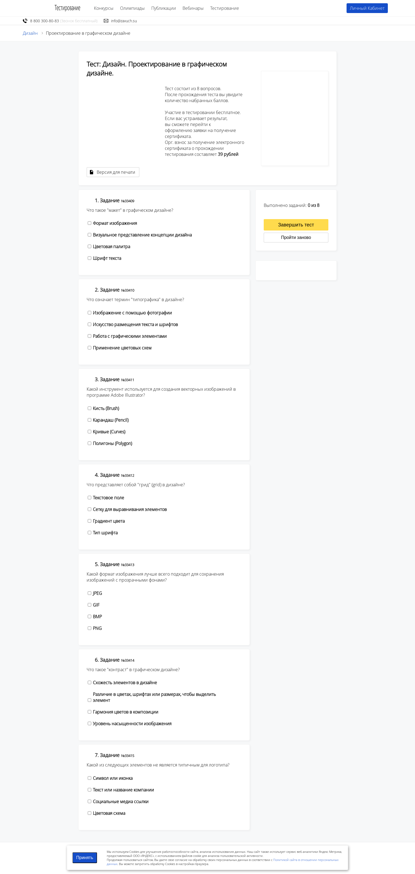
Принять (84, 857)
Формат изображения (115, 223)
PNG (97, 628)
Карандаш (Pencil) (110, 420)
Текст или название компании (123, 790)
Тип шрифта (105, 533)
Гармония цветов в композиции (125, 712)
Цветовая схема (109, 813)
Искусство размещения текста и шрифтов (135, 324)
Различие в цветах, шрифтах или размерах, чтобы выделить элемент (154, 697)
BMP (97, 617)
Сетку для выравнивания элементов (130, 509)
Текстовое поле (108, 498)
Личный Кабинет (367, 8)
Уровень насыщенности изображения (132, 724)
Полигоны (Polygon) (112, 443)
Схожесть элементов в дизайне (125, 683)
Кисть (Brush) (106, 408)
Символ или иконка (113, 778)
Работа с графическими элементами (130, 336)
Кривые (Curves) (109, 432)
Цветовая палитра (111, 247)
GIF (96, 605)
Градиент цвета (109, 521)
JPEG (97, 593)
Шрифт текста (107, 258)
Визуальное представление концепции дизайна (142, 235)
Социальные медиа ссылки (121, 801)
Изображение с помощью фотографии (132, 313)
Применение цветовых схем (122, 348)
